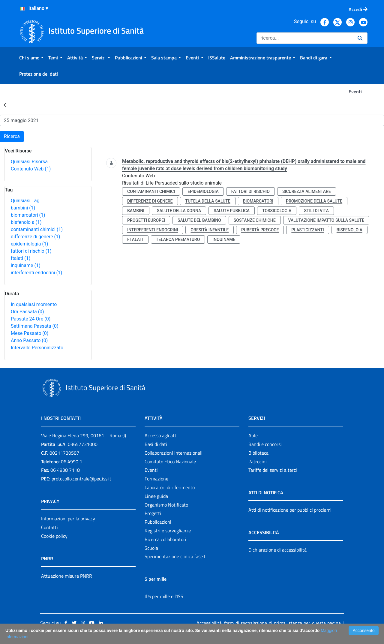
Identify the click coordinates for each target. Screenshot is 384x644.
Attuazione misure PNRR (66, 575)
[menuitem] (31, 58)
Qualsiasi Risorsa (29, 161)
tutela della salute (207, 201)
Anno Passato (29, 340)
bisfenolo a (26, 222)
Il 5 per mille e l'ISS (164, 596)
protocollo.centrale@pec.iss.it (81, 478)
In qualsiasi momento (34, 304)
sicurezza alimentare (306, 191)
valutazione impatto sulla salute (326, 220)
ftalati (20, 258)
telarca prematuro (178, 239)
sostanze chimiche (255, 220)
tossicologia (276, 210)
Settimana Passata (34, 326)
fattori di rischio (31, 251)
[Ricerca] (304, 38)
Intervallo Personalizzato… (39, 348)
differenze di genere (35, 236)
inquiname (25, 265)
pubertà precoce (260, 229)
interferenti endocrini (36, 272)
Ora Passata (27, 311)
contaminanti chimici (37, 229)
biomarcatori (28, 215)
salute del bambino (199, 220)
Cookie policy (54, 536)
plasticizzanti (307, 229)
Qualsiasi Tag (25, 200)
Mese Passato (29, 333)
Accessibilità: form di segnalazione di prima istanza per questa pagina (268, 623)
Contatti (49, 527)
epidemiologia (29, 244)
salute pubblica (232, 210)
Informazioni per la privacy (68, 518)
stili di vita (316, 210)
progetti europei (146, 220)
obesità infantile (209, 229)
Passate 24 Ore (30, 319)
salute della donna (179, 210)
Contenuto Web (31, 169)
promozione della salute (314, 201)
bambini (23, 208)
